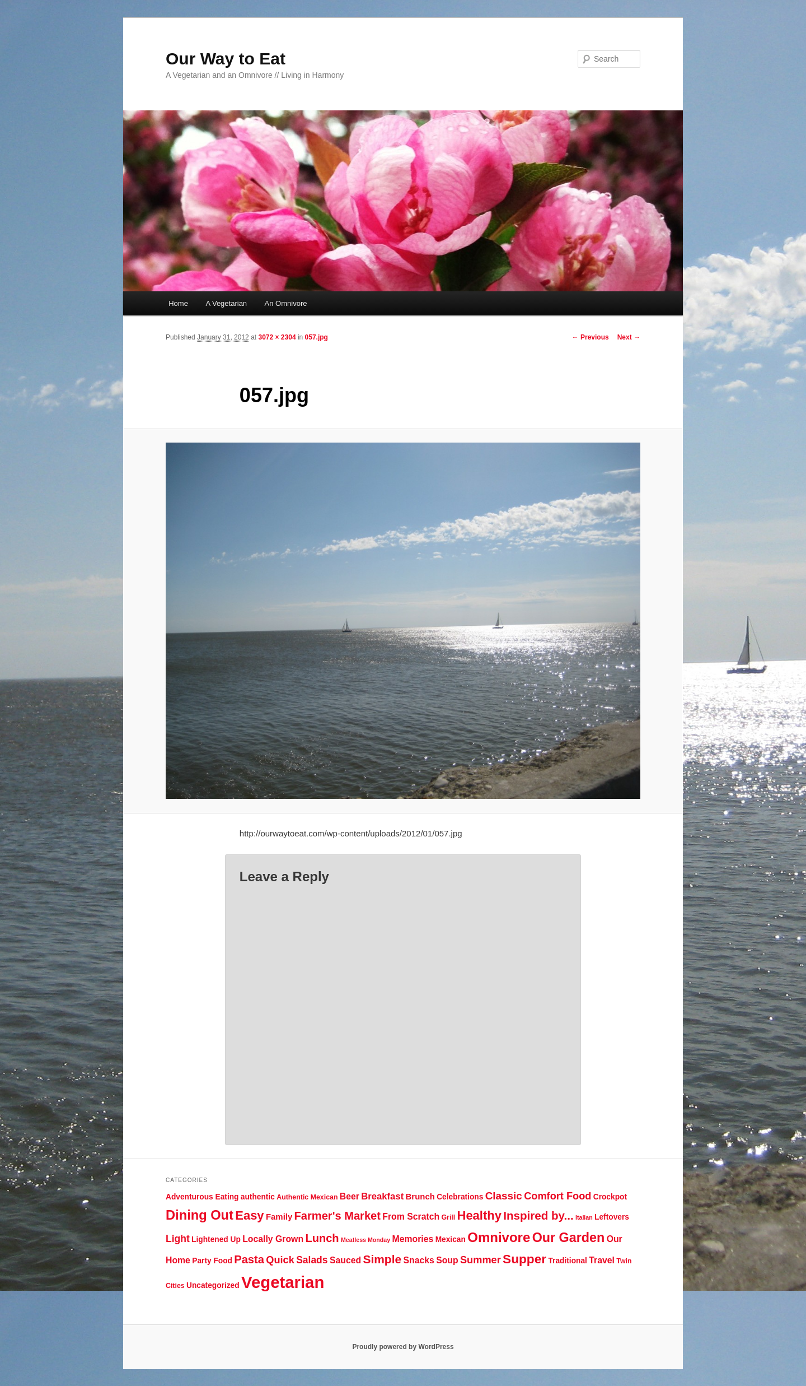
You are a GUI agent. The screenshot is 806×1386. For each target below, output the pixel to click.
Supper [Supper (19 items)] (524, 1259)
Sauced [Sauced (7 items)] (345, 1260)
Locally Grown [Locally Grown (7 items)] (272, 1239)
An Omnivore (286, 303)
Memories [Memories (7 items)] (413, 1239)
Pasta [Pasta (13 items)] (249, 1259)
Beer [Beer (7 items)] (349, 1196)
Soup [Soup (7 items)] (447, 1260)
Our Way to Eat (225, 58)
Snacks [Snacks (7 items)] (418, 1260)
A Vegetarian (226, 303)
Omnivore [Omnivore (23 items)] (498, 1237)
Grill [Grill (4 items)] (448, 1217)
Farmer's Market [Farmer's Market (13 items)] (337, 1216)
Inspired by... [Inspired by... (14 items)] (538, 1215)
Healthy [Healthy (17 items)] (479, 1215)
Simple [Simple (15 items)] (382, 1259)
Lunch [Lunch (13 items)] (322, 1238)
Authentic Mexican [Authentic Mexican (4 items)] (307, 1197)
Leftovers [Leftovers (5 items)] (611, 1217)
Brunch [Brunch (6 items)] (420, 1196)
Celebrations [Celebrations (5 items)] (460, 1197)
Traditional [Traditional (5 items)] (567, 1261)
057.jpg (316, 337)
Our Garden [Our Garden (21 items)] (568, 1237)
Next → (628, 337)
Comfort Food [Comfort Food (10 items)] (557, 1196)
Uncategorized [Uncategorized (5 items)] (213, 1285)
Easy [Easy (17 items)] (249, 1215)
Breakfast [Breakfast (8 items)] (382, 1196)
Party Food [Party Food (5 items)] (212, 1261)
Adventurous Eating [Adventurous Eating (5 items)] (202, 1197)
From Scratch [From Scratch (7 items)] (410, 1216)
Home (178, 303)
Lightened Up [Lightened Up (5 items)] (216, 1239)
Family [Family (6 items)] (279, 1216)
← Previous (590, 337)
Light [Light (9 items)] (178, 1238)
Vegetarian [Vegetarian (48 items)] (282, 1282)
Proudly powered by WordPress (402, 1347)
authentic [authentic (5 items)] (258, 1197)
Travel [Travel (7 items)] (602, 1260)
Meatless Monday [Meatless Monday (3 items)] (365, 1239)
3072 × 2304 (277, 337)
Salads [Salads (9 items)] (311, 1260)
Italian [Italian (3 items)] (584, 1217)
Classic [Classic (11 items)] (503, 1196)
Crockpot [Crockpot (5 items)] (610, 1197)
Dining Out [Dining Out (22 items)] (199, 1215)
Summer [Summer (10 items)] (480, 1260)
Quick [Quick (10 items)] (280, 1260)
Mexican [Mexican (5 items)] (450, 1239)
